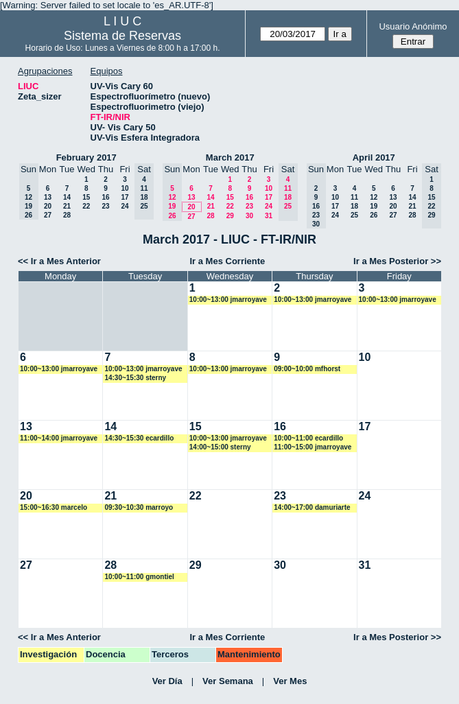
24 (124, 206)
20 (47, 206)
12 (373, 197)
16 (105, 197)
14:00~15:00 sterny (220, 447)
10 (124, 188)
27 (47, 215)
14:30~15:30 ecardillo (139, 438)
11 (354, 197)
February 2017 (86, 157)
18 (354, 206)
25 (354, 215)
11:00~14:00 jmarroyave (58, 438)
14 (67, 197)
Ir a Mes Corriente (228, 261)
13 (47, 197)
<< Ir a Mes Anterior (59, 261)
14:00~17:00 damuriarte (312, 507)
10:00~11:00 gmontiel (139, 576)
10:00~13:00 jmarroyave (228, 299)
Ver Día (167, 681)
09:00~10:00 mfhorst (307, 369)
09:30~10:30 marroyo (138, 507)
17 (124, 197)
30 (249, 216)
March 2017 (230, 157)
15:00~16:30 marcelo (53, 507)
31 (268, 216)
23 (105, 206)
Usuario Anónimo (413, 26)
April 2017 (374, 157)
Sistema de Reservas (122, 36)
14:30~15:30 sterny (135, 378)
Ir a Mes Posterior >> (397, 261)
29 (230, 216)
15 (86, 197)
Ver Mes (290, 681)
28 (67, 215)
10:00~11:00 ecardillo (308, 438)
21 (67, 206)
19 (373, 206)
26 (373, 215)
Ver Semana (227, 681)
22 (86, 206)
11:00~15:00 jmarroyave (312, 447)
